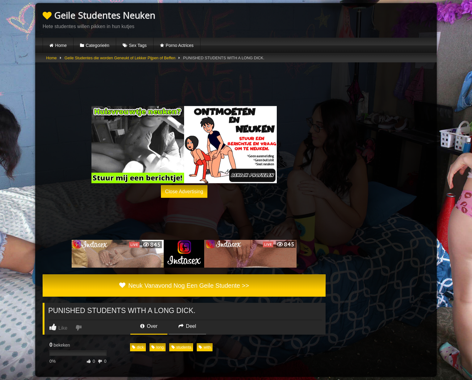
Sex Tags (137, 45)
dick (138, 347)
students (181, 347)
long (157, 347)
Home (61, 45)
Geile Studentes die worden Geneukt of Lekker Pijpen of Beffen (120, 58)
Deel (187, 326)
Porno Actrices (179, 45)
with (205, 347)
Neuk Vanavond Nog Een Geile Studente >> (184, 285)
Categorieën (97, 45)
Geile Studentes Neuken (99, 15)
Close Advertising (184, 191)
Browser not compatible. (357, 19)
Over (149, 326)
